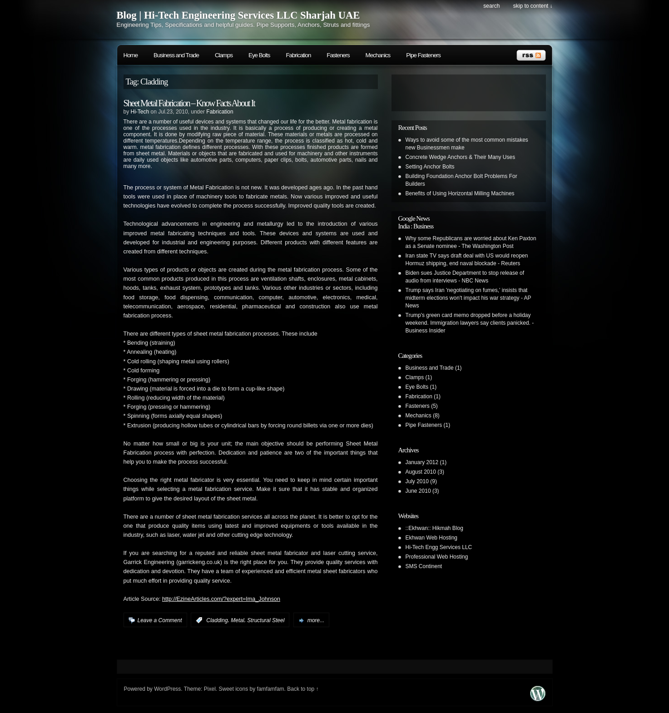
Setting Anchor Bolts (430, 166)
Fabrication (298, 55)
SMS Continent (424, 566)
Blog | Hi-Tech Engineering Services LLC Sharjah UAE (238, 15)
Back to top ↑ (302, 689)
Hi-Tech (140, 112)
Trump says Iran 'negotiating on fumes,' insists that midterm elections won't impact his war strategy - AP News (468, 298)
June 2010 (418, 491)
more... (315, 620)
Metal (237, 620)
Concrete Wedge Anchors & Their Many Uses (460, 157)
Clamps (224, 55)
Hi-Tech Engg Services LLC (439, 547)
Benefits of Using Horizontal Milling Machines (460, 193)
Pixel (210, 689)
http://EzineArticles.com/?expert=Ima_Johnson (221, 599)
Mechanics (378, 55)
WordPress (167, 689)
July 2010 (417, 481)
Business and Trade (176, 55)
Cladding (217, 620)
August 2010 (421, 472)
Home (131, 55)
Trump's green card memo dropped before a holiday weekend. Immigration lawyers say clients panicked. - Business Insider (470, 323)
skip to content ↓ (533, 6)
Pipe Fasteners (423, 55)
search (491, 6)
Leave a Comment (160, 620)
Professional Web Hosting (437, 557)
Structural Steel (265, 620)
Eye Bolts (259, 55)
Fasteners (338, 55)
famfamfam (270, 689)
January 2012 (422, 462)
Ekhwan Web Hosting (432, 538)
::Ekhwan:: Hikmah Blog (434, 528)
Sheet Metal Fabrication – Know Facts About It (189, 103)
